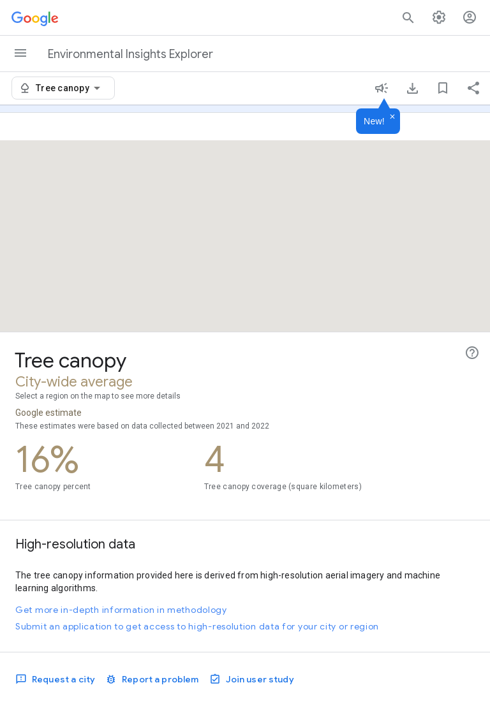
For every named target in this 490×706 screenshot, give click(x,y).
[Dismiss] (392, 117)
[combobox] (70, 88)
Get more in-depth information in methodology (121, 609)
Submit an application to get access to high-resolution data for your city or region (197, 626)
